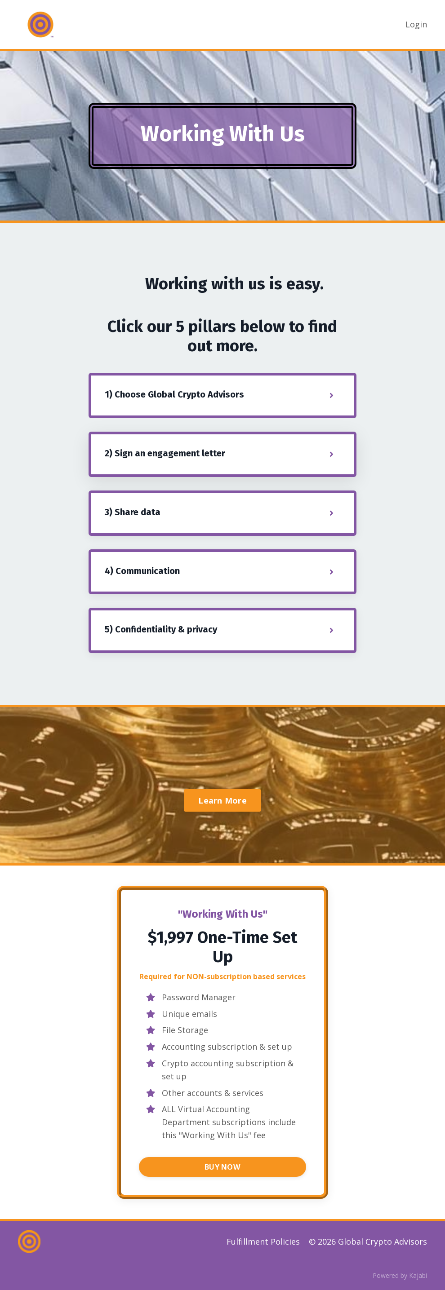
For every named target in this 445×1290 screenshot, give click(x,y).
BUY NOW (222, 1167)
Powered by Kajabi (400, 1275)
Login (416, 24)
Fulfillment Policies (263, 1241)
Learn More (222, 800)
